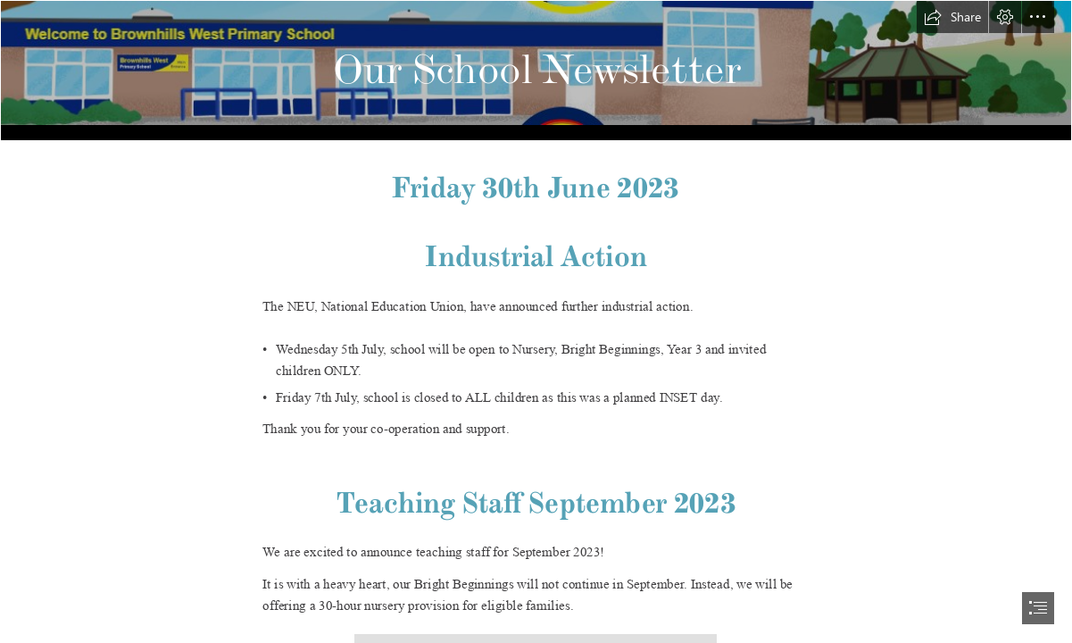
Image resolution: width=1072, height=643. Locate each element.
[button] (952, 17)
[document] (536, 321)
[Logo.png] (536, 70)
